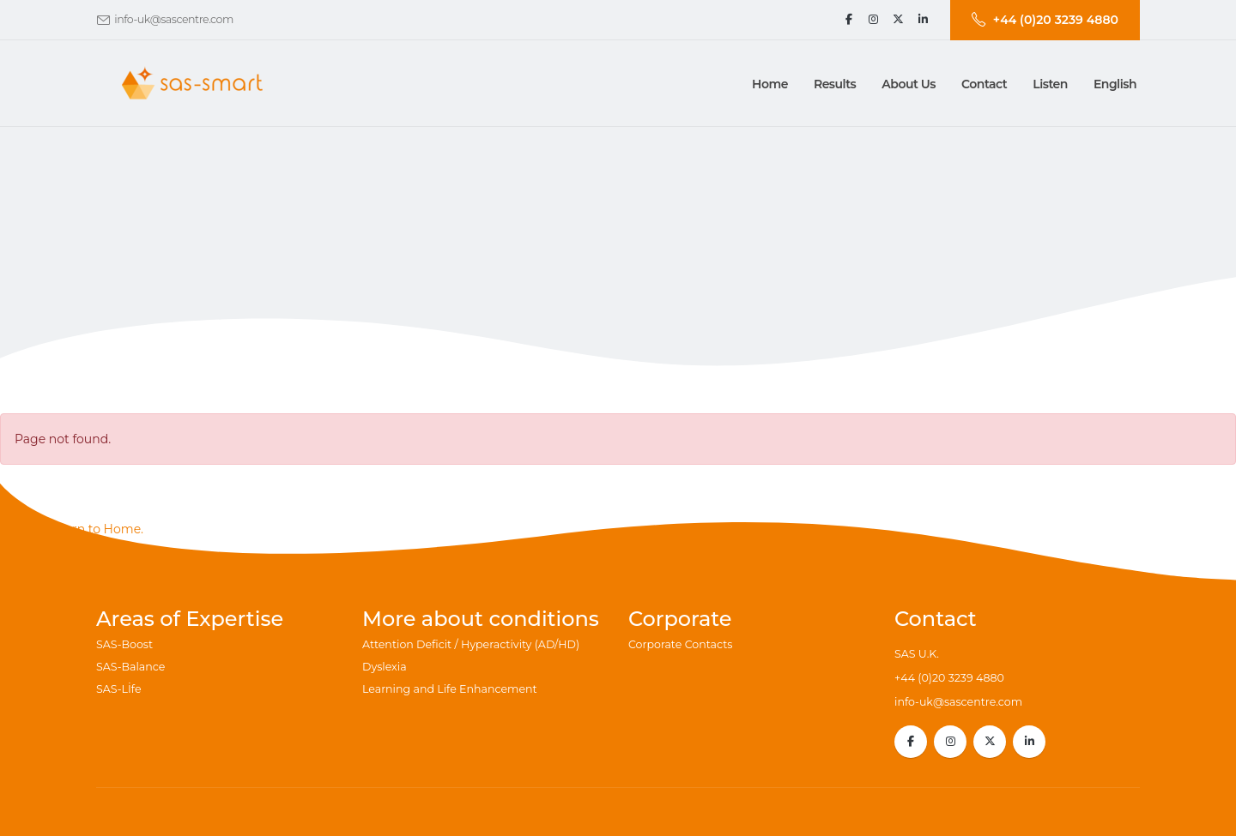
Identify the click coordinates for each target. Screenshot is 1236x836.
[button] (834, 84)
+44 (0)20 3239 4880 (949, 677)
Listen (1050, 84)
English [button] (1115, 84)
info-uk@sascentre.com (173, 19)
